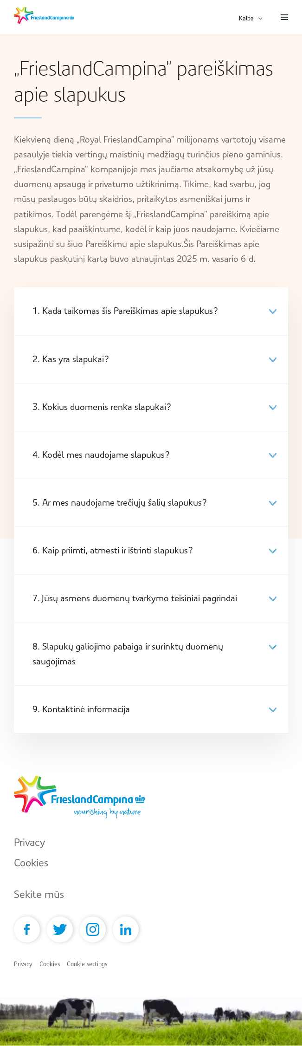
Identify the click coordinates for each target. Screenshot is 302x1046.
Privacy (29, 842)
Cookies (31, 863)
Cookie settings (87, 964)
